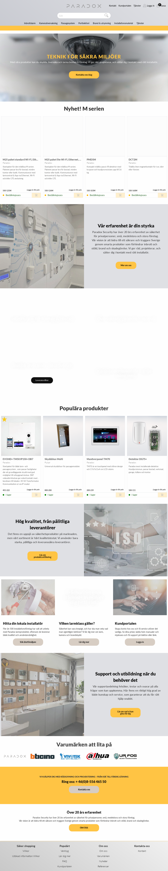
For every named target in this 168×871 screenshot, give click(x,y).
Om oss (103, 850)
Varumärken (103, 856)
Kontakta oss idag (84, 74)
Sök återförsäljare (28, 642)
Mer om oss (126, 265)
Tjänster (140, 23)
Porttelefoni (83, 23)
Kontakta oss (84, 789)
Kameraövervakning (48, 23)
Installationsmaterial (123, 23)
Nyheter (103, 861)
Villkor (26, 850)
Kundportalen (64, 866)
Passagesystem (68, 23)
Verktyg (65, 850)
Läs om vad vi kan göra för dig (125, 712)
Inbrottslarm (30, 23)
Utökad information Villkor (26, 856)
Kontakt (142, 850)
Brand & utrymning (102, 23)
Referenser (103, 866)
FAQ (64, 861)
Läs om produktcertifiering (42, 556)
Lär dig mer (84, 642)
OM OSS (84, 827)
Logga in (140, 642)
